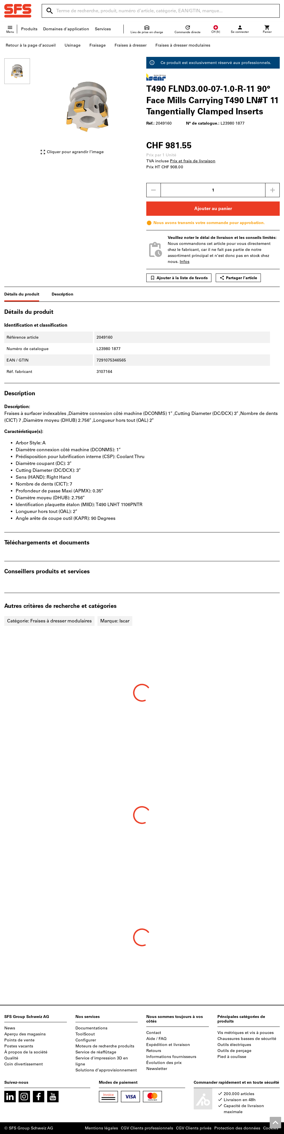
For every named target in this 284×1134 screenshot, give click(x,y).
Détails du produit (21, 294)
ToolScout (85, 1034)
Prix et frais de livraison (192, 161)
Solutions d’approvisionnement (106, 1070)
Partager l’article (238, 277)
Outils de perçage (234, 1050)
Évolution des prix (164, 1062)
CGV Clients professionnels (147, 1128)
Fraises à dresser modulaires (182, 45)
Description (62, 294)
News (9, 1028)
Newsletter (156, 1068)
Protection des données (237, 1128)
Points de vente (19, 1040)
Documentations (91, 1028)
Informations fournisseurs (171, 1056)
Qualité (11, 1058)
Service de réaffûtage (95, 1052)
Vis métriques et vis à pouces (245, 1032)
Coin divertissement (23, 1064)
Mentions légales (101, 1128)
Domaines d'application (66, 29)
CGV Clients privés (193, 1128)
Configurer (85, 1040)
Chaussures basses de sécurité (246, 1038)
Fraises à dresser (131, 45)
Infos (184, 261)
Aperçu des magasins (25, 1034)
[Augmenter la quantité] (272, 190)
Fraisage (97, 45)
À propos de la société (25, 1052)
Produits (29, 29)
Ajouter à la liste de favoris (179, 277)
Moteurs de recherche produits (104, 1046)
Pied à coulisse (231, 1056)
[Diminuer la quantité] (153, 190)
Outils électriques (234, 1044)
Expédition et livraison (168, 1044)
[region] (21, 109)
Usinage (73, 45)
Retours (153, 1050)
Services (103, 29)
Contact (153, 1032)
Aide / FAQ (156, 1038)
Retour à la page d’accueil (31, 45)
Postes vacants (18, 1046)
